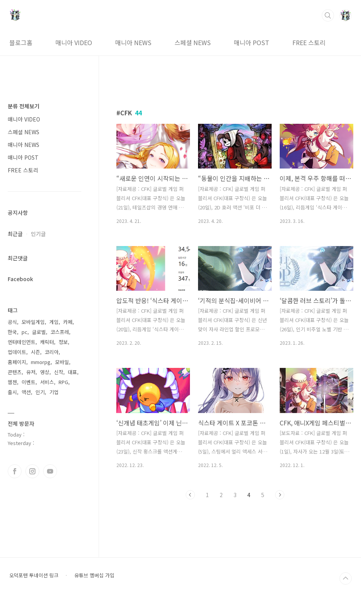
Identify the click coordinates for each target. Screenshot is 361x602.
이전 (190, 494)
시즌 (35, 352)
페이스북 (15, 471)
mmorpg (40, 362)
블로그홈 (20, 42)
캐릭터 (47, 342)
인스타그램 (32, 471)
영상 (44, 372)
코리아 (52, 352)
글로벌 (39, 332)
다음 (279, 494)
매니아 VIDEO (73, 42)
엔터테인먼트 (21, 342)
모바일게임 (33, 321)
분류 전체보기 (23, 106)
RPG (63, 382)
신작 (58, 372)
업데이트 (17, 352)
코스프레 (59, 332)
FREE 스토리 (309, 42)
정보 (63, 342)
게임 (54, 321)
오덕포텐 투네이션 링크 (34, 575)
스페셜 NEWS (193, 42)
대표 (72, 372)
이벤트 (28, 382)
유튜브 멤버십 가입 (94, 575)
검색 (328, 15)
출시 (12, 392)
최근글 (15, 234)
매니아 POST (251, 42)
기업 (54, 392)
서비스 (47, 382)
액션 (26, 392)
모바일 (62, 362)
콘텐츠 (15, 372)
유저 (30, 372)
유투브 (50, 471)
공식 (12, 321)
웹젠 (12, 382)
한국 (12, 332)
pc (24, 332)
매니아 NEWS (133, 42)
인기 (40, 392)
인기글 (38, 234)
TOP (345, 578)
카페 (67, 321)
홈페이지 (17, 362)
